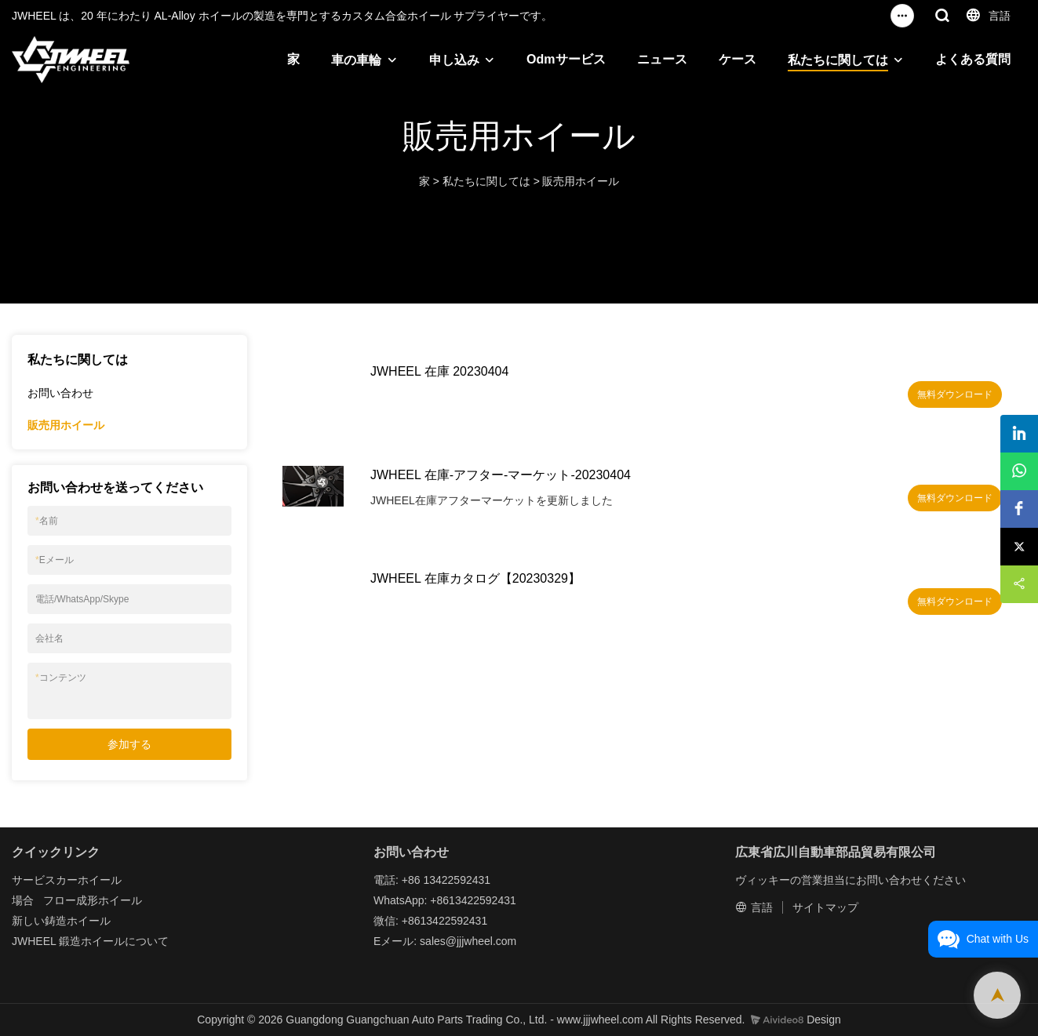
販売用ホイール (580, 181)
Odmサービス (565, 59)
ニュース (662, 59)
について (147, 941)
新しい (28, 920)
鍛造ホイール (92, 941)
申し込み (454, 60)
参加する (129, 744)
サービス (34, 880)
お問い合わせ (60, 393)
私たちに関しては (838, 60)
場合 (23, 900)
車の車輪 (356, 60)
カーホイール (89, 880)
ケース (737, 59)
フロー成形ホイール (92, 900)
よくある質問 (973, 59)
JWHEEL (34, 941)
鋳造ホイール (78, 920)
